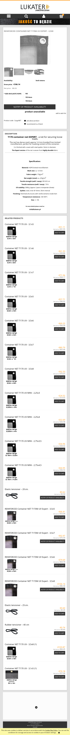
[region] (35, 21)
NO (26, 94)
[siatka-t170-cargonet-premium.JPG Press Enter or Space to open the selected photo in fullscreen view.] (35, 49)
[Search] (26, 16)
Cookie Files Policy (51, 730)
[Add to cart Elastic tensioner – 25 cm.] (59, 613)
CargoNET (17, 121)
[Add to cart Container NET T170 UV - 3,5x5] (59, 305)
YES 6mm (28, 97)
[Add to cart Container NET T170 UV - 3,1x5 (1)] (59, 677)
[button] (8, 16)
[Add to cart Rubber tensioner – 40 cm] (59, 633)
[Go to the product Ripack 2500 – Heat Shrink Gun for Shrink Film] (35, 712)
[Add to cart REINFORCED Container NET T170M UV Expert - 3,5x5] (59, 517)
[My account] (43, 16)
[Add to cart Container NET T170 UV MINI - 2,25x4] (59, 425)
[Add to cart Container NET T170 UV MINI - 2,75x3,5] (59, 449)
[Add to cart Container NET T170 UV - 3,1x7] (59, 281)
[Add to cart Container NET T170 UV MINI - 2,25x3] (59, 401)
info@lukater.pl (35, 209)
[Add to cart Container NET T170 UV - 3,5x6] (59, 329)
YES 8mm (28, 101)
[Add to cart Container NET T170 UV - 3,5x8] (59, 377)
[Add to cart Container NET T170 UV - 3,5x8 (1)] (59, 653)
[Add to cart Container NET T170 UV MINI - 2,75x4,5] (59, 473)
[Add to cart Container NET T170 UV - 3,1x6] (59, 257)
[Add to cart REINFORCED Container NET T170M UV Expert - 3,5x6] (59, 565)
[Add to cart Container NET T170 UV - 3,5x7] (59, 353)
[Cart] (61, 16)
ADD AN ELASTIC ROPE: (13, 94)
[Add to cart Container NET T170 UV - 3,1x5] (59, 232)
